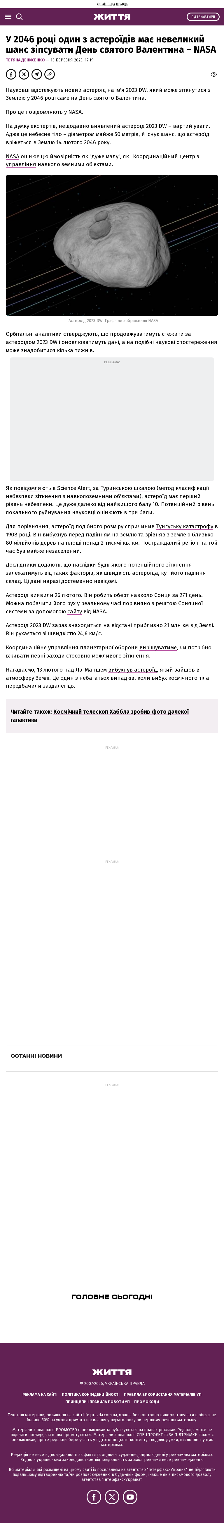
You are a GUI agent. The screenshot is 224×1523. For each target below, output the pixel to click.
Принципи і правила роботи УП (97, 1402)
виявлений (105, 126)
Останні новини (36, 1056)
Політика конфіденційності (91, 1394)
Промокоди (146, 1402)
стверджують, (81, 334)
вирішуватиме (158, 647)
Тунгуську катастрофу (184, 526)
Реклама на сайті (39, 1394)
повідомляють (44, 112)
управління (21, 164)
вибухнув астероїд (132, 669)
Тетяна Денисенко (26, 60)
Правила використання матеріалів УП (163, 1394)
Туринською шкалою (127, 488)
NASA (12, 156)
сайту (74, 611)
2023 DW (156, 126)
